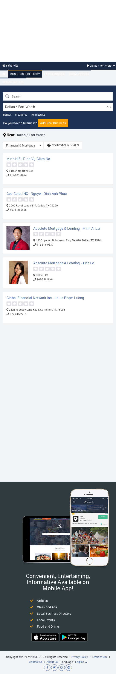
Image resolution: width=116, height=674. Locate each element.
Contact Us (35, 661)
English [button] (81, 661)
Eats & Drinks (54, 74)
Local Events (79, 74)
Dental (7, 114)
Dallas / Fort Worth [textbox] (56, 107)
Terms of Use (99, 657)
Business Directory (25, 74)
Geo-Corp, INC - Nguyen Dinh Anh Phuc (36, 193)
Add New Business (53, 123)
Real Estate (38, 114)
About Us (52, 661)
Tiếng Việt (10, 65)
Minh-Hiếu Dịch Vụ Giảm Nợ (28, 158)
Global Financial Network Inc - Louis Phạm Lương (45, 297)
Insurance (21, 114)
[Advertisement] (58, 30)
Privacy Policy (79, 657)
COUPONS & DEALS (63, 145)
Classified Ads (13, 82)
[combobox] (58, 107)
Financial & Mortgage (20, 145)
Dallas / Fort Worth (101, 65)
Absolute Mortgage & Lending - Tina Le (63, 263)
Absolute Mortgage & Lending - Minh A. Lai (66, 228)
